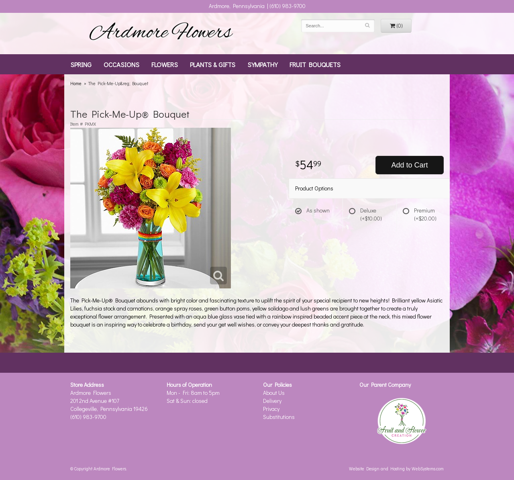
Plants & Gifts (212, 64)
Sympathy (262, 64)
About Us (274, 392)
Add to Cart (409, 165)
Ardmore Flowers (161, 33)
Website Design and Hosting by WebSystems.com (396, 469)
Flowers (164, 64)
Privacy (271, 409)
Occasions (121, 64)
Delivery (272, 400)
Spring (81, 64)
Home (76, 83)
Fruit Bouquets (315, 64)
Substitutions (279, 417)
